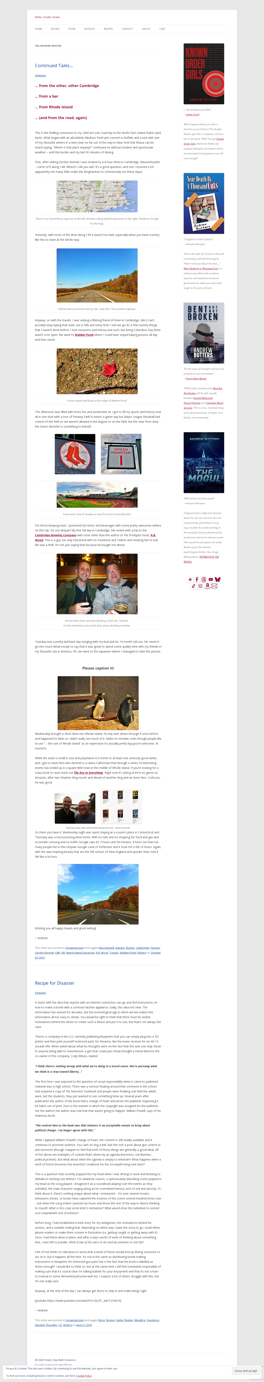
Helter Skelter (124, 1320)
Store (71, 29)
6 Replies (40, 993)
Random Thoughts (46, 1325)
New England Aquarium (80, 952)
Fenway (155, 948)
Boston (130, 948)
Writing (67, 1325)
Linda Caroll (192, 114)
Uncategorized (75, 948)
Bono (102, 1320)
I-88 (57, 952)
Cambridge (142, 948)
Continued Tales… (54, 65)
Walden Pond (84, 335)
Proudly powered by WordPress (53, 1365)
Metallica (139, 1320)
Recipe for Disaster (54, 983)
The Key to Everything (88, 773)
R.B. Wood (102, 952)
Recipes (108, 29)
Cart (162, 29)
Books (55, 29)
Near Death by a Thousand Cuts (201, 268)
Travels (114, 952)
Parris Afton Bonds (196, 378)
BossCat (89, 29)
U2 (60, 1325)
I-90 (63, 952)
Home (38, 29)
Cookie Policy (84, 1376)
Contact (127, 29)
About (146, 29)
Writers (142, 952)
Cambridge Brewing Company (55, 535)
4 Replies (40, 75)
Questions (152, 1320)
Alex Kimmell (106, 948)
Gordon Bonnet (44, 952)
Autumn (120, 948)
